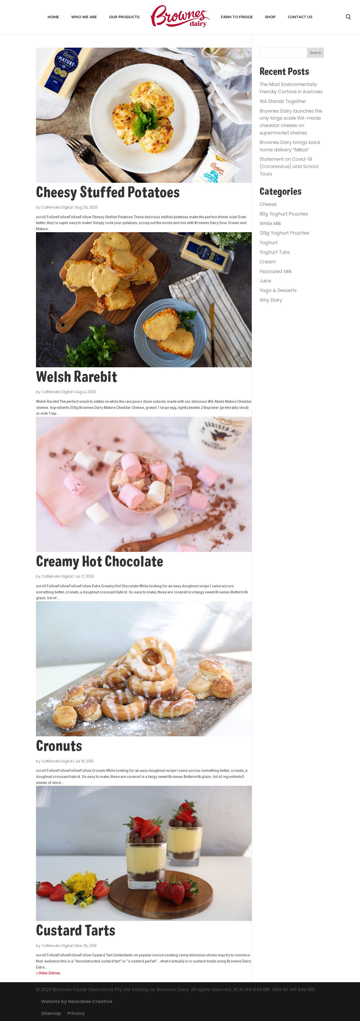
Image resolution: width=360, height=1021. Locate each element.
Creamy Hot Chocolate (99, 561)
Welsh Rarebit (76, 377)
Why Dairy (271, 300)
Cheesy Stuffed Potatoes (108, 192)
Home (53, 17)
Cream (268, 262)
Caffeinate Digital (57, 207)
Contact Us (300, 17)
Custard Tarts (75, 930)
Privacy (76, 1013)
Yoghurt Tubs (275, 252)
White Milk (270, 223)
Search (348, 18)
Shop (270, 17)
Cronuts (59, 746)
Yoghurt (269, 242)
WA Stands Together (283, 101)
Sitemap (51, 1013)
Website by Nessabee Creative (76, 1001)
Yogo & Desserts (278, 290)
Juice (265, 281)
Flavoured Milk (276, 271)
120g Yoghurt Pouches (284, 233)
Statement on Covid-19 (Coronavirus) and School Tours (289, 166)
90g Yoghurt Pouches (284, 214)
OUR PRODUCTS (124, 17)
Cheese (268, 204)
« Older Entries (48, 973)
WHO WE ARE (84, 17)
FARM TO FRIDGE (237, 17)
